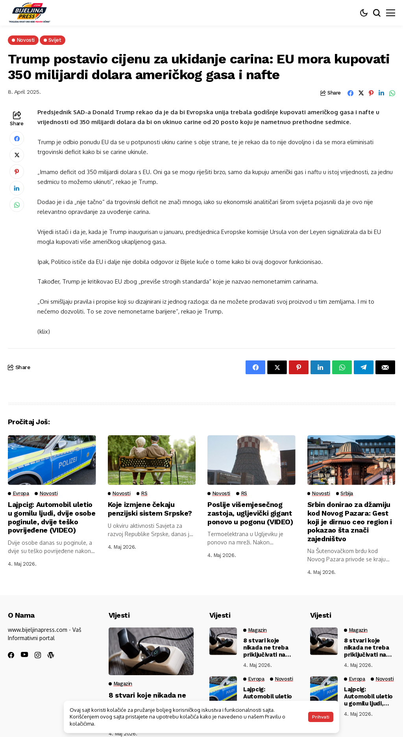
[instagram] (38, 655)
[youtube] (24, 654)
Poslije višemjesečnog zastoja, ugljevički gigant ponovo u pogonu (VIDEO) (250, 512)
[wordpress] (51, 655)
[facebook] (11, 655)
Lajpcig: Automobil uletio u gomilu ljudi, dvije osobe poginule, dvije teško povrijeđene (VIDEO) (51, 517)
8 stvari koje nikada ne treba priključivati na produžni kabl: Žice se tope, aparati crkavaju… (265, 647)
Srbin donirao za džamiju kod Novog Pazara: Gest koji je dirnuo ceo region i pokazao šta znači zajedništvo (349, 521)
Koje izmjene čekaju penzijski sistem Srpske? (150, 508)
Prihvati (320, 717)
